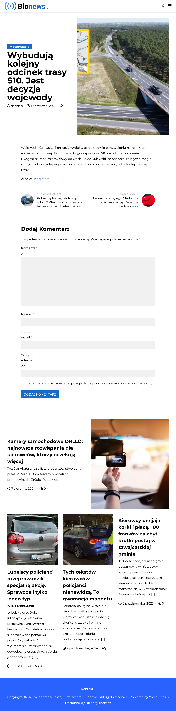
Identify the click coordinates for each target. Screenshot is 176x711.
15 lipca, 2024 (19, 666)
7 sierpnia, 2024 (21, 488)
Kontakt (87, 689)
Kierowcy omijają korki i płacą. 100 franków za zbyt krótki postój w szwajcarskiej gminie (139, 537)
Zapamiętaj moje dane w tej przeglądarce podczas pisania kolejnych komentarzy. (89, 383)
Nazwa (27, 314)
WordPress (157, 697)
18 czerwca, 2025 (42, 106)
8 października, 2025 (136, 603)
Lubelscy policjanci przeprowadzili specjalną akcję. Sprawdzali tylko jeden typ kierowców (30, 588)
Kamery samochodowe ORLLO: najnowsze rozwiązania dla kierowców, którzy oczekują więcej (45, 451)
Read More (41, 179)
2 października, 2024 (81, 648)
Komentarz (29, 251)
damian (15, 106)
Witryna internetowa (28, 360)
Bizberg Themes (98, 703)
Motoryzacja (19, 47)
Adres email (26, 334)
